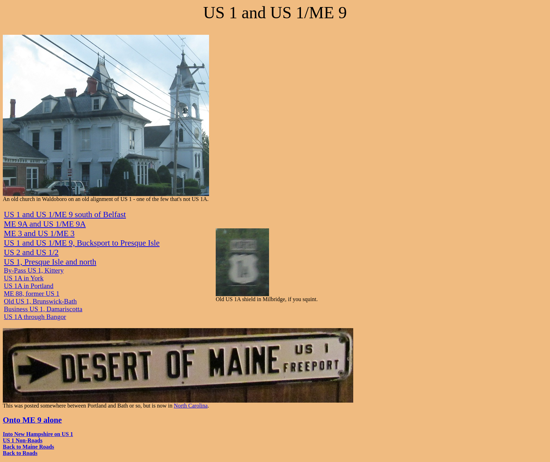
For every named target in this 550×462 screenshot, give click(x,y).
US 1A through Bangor (35, 316)
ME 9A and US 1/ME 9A (45, 223)
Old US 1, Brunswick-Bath (40, 301)
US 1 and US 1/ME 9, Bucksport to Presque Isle (82, 242)
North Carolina (190, 406)
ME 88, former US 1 (31, 293)
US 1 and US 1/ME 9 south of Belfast (65, 214)
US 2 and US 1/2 (31, 252)
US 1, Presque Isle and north (50, 261)
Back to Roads (20, 453)
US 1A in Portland (28, 285)
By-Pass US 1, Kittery (34, 270)
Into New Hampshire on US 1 (38, 434)
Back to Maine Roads (28, 447)
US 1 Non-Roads (22, 440)
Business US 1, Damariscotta (43, 309)
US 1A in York (23, 278)
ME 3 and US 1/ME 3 (39, 233)
